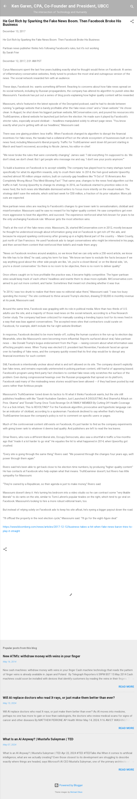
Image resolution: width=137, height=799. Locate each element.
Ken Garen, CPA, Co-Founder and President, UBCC (60, 6)
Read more (126, 686)
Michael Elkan (76, 792)
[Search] (132, 7)
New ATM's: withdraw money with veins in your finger (41, 656)
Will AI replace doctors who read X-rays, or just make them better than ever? (59, 697)
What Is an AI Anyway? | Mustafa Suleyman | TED (38, 739)
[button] (132, 22)
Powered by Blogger (68, 785)
